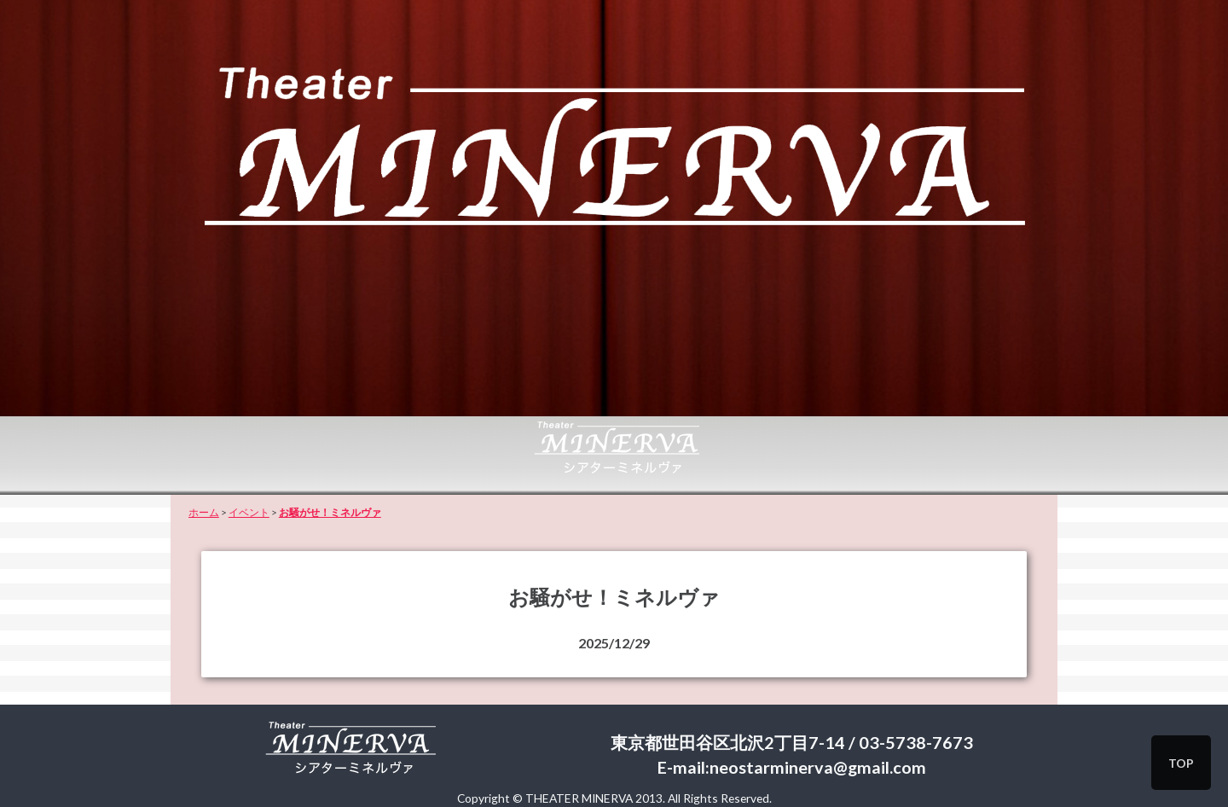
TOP (1181, 763)
